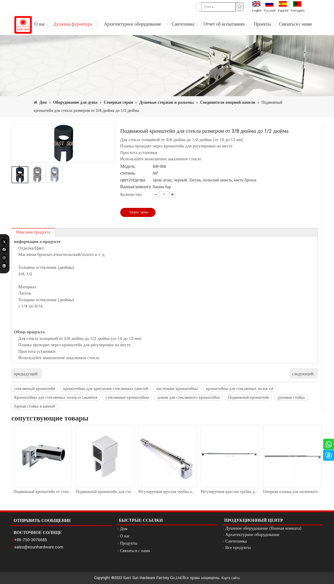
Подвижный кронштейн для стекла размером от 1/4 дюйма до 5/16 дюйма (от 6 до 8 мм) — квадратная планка (105, 491)
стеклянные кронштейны (127, 397)
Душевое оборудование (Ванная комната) (263, 528)
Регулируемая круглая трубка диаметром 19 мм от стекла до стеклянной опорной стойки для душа (230, 491)
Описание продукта (33, 232)
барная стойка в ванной (34, 406)
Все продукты (238, 547)
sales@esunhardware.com (38, 547)
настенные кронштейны (177, 388)
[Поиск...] (218, 7)
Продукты (128, 543)
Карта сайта (230, 578)
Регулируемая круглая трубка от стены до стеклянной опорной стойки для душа (167, 491)
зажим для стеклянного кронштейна (188, 397)
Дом (123, 528)
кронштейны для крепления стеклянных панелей (105, 388)
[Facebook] (4, 249)
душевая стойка (290, 397)
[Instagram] (4, 257)
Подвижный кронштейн (248, 397)
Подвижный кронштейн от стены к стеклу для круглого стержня (42, 491)
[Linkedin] (4, 265)
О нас (125, 536)
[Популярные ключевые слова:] (239, 6)
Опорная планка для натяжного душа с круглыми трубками (292, 491)
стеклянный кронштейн (34, 388)
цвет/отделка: (133, 180)
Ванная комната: (136, 187)
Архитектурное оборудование (252, 535)
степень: (128, 173)
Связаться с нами (135, 550)
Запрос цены (138, 212)
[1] (167, 65)
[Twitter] (4, 241)
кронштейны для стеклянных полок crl (239, 388)
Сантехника (236, 541)
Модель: (128, 166)
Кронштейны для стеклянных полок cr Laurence (55, 397)
